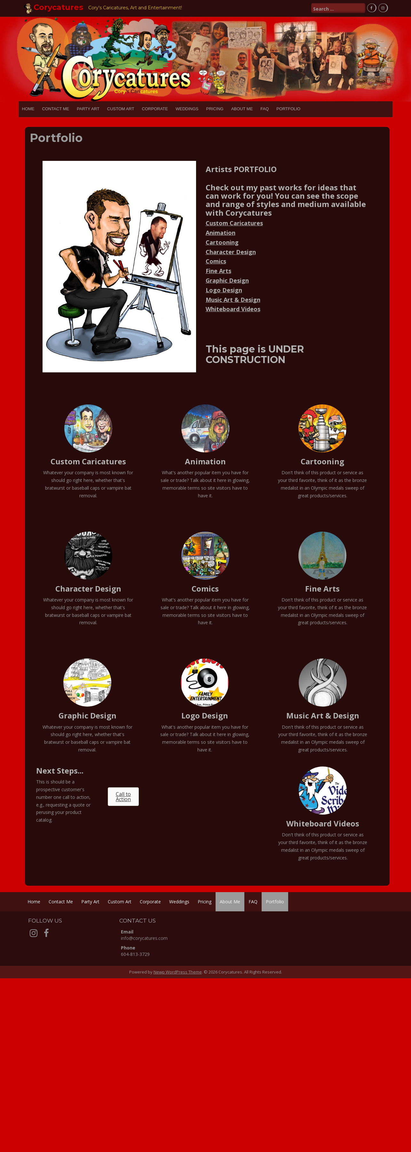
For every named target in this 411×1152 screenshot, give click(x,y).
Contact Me (55, 108)
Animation (220, 232)
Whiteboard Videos (233, 309)
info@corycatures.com (144, 938)
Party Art (88, 108)
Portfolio (288, 108)
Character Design (231, 251)
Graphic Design (227, 280)
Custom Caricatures (234, 223)
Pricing (214, 108)
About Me (242, 108)
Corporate (155, 108)
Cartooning (222, 242)
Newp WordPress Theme (178, 972)
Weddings (187, 108)
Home (28, 108)
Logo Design (224, 290)
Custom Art (120, 108)
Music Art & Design (233, 299)
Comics (216, 261)
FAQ (264, 108)
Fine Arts (218, 271)
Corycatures (58, 7)
